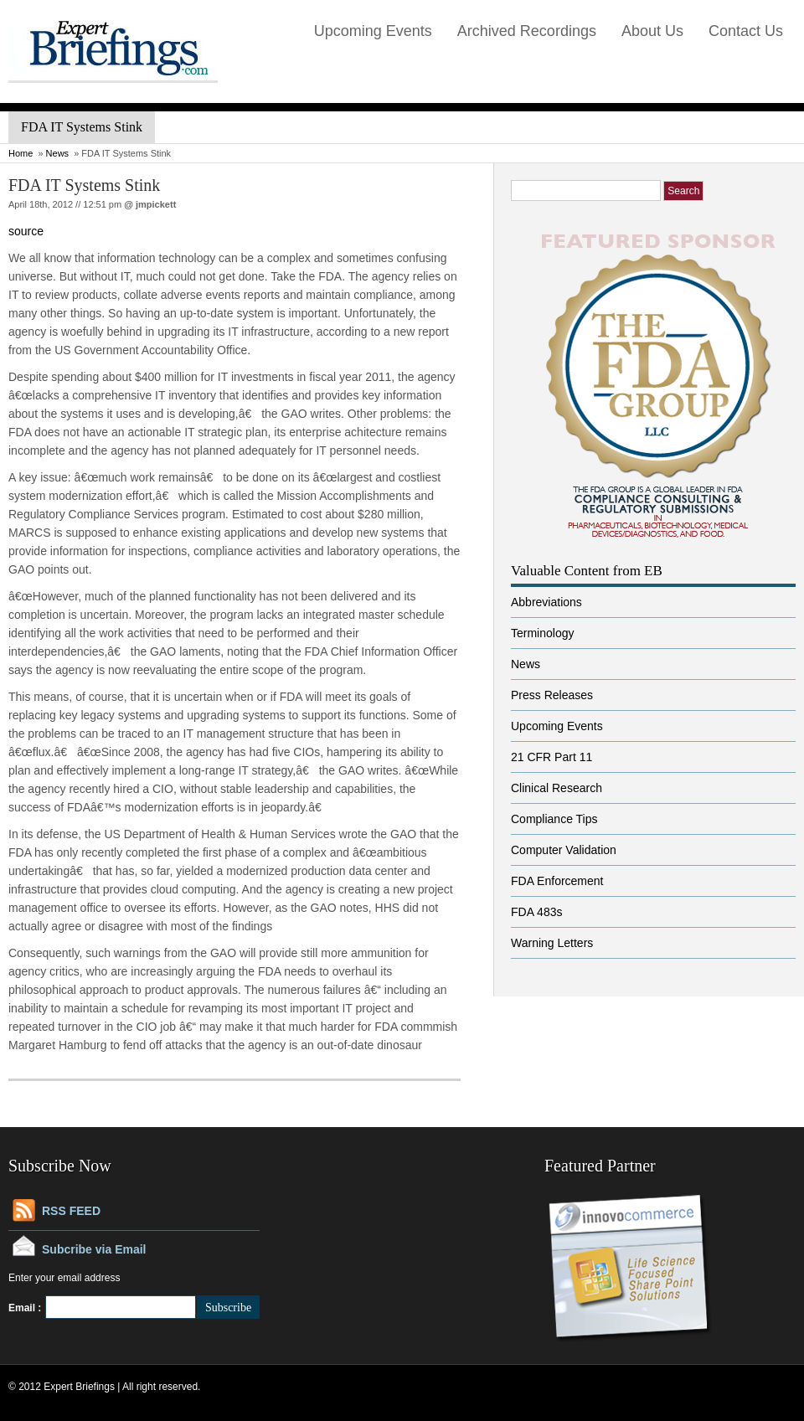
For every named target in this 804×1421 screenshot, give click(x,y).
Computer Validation (563, 850)
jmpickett (156, 204)
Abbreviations (546, 602)
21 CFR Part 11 (551, 757)
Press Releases (552, 695)
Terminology (542, 633)
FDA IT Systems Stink (84, 185)
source (26, 231)
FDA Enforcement (557, 881)
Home (20, 153)
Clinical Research (556, 788)
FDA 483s (536, 912)
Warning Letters (552, 943)
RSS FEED (71, 1211)
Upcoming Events (373, 31)
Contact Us (746, 31)
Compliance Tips (554, 819)
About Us (652, 31)
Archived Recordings (526, 31)
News (58, 153)
